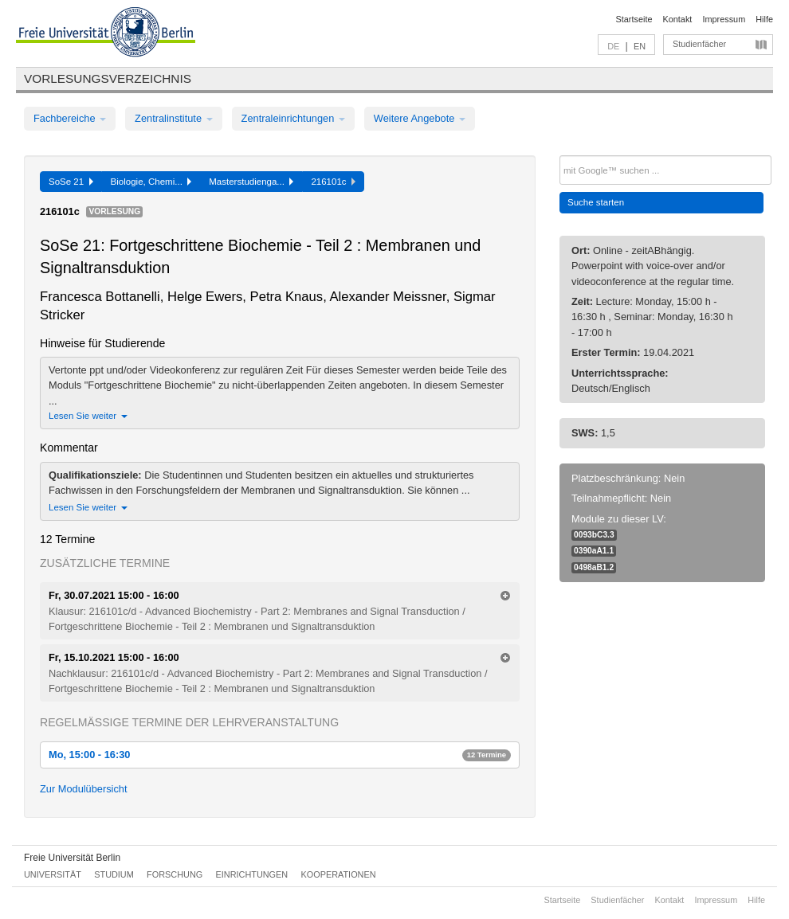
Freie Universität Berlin (72, 857)
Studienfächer (699, 44)
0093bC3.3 (594, 534)
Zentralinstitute (174, 118)
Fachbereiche (69, 118)
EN (640, 46)
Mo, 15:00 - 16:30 (280, 755)
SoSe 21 (71, 181)
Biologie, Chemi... (151, 181)
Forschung (174, 874)
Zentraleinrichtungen (293, 118)
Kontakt (678, 19)
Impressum (723, 19)
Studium (114, 874)
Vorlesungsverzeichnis (107, 78)
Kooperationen (338, 874)
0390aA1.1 (594, 550)
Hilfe (764, 19)
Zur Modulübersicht (84, 789)
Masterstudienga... (251, 181)
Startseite (634, 19)
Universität (52, 874)
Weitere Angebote (419, 118)
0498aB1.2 (594, 567)
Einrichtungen (252, 874)
